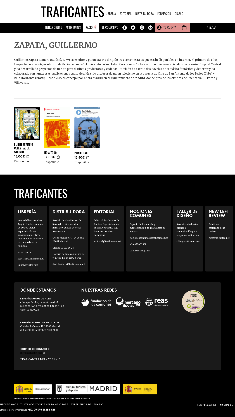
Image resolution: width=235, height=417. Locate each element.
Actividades (73, 27)
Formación (164, 13)
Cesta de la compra (184, 27)
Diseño (179, 13)
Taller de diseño (187, 214)
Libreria (111, 13)
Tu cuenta (169, 27)
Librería (27, 212)
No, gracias (226, 404)
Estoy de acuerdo (207, 404)
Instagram (141, 27)
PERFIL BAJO (81, 153)
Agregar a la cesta (28, 156)
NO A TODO (50, 153)
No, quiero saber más (42, 409)
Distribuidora (144, 13)
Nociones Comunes (141, 214)
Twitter (133, 27)
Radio (89, 27)
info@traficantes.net (32, 352)
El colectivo (110, 27)
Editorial (126, 13)
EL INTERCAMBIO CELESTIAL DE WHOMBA (23, 148)
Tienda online (53, 27)
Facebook (124, 27)
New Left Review (219, 214)
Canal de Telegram (28, 265)
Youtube (150, 27)
